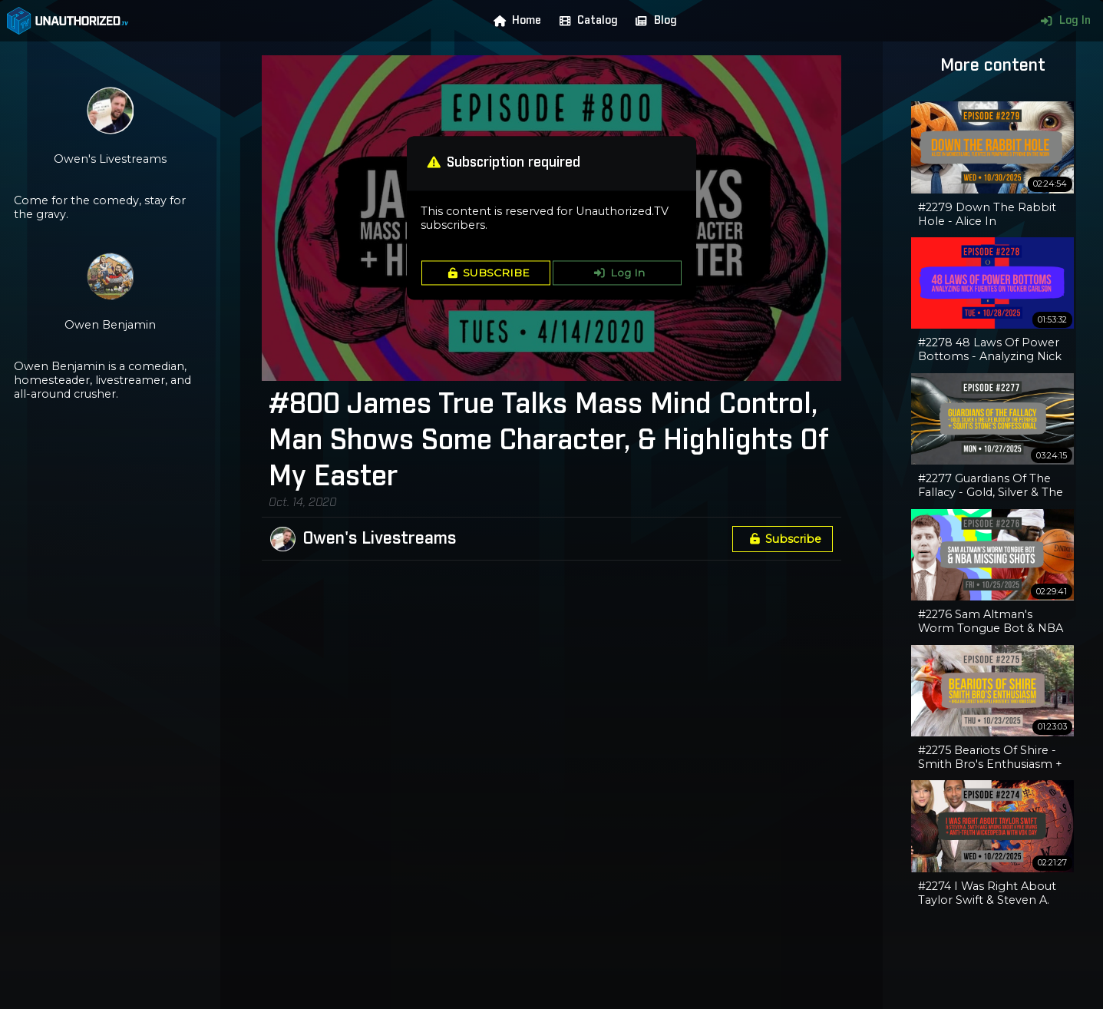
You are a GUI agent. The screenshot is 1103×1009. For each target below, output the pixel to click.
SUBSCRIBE (486, 272)
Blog (652, 20)
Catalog (585, 20)
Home (514, 20)
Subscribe (783, 539)
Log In (1062, 20)
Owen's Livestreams (379, 539)
